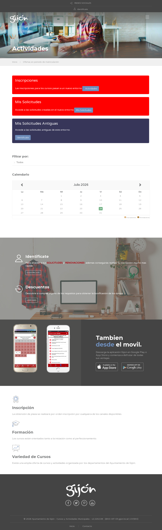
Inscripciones (26, 80)
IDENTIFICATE (33, 272)
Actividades (90, 88)
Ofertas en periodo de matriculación (41, 62)
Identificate (82, 9)
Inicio (14, 62)
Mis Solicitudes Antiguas (36, 123)
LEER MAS (31, 300)
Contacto (87, 526)
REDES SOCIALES (82, 3)
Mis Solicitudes (28, 102)
